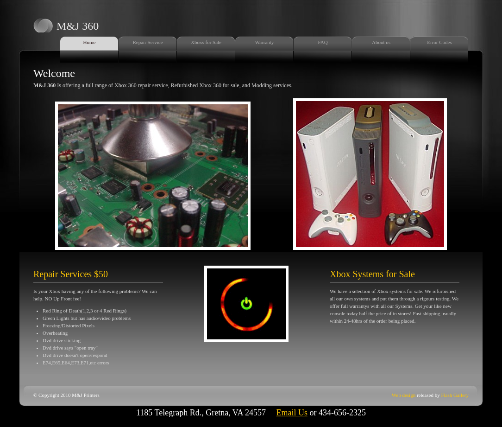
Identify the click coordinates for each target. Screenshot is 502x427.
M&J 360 (77, 26)
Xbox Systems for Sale (372, 274)
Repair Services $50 (70, 274)
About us (381, 42)
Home (89, 42)
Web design (403, 395)
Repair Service (147, 42)
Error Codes (439, 42)
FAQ (322, 42)
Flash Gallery (455, 395)
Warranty (264, 42)
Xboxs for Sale (206, 42)
